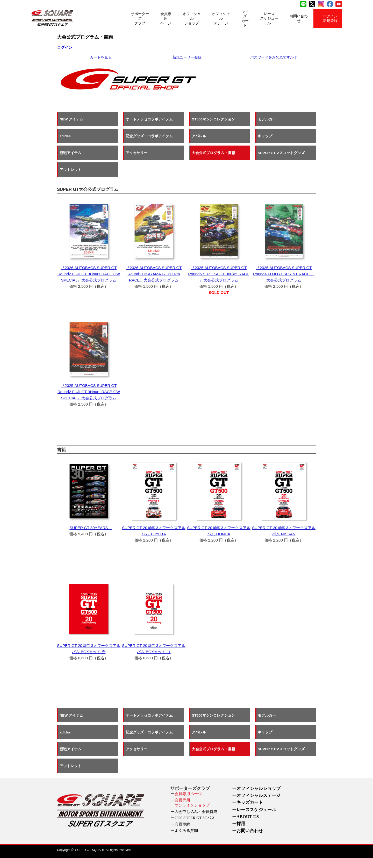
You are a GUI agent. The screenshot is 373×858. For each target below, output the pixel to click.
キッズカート (245, 18)
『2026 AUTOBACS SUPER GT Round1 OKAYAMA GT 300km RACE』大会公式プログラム (154, 273)
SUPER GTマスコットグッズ (281, 153)
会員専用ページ (165, 18)
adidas (65, 136)
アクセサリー (136, 153)
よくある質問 (186, 830)
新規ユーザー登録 (187, 57)
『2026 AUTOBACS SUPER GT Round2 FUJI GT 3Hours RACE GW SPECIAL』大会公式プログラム (89, 273)
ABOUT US (247, 816)
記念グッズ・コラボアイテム (149, 136)
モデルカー (267, 119)
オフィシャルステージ (221, 18)
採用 (240, 823)
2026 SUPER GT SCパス (195, 818)
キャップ (265, 136)
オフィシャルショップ (192, 18)
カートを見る (101, 57)
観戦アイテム (70, 153)
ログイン (65, 47)
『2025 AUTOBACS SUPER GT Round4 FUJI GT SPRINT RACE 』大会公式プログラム (283, 273)
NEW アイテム (71, 119)
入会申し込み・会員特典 (196, 812)
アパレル (199, 136)
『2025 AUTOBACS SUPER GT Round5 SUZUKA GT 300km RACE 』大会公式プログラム (218, 273)
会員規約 (182, 824)
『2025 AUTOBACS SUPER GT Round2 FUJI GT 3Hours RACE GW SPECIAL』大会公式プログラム (89, 391)
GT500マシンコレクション (213, 119)
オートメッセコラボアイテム (149, 119)
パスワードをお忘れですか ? (273, 57)
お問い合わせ (299, 18)
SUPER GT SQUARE (90, 850)
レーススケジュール (269, 18)
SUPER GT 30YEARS (90, 527)
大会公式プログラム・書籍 (213, 153)
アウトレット (70, 169)
